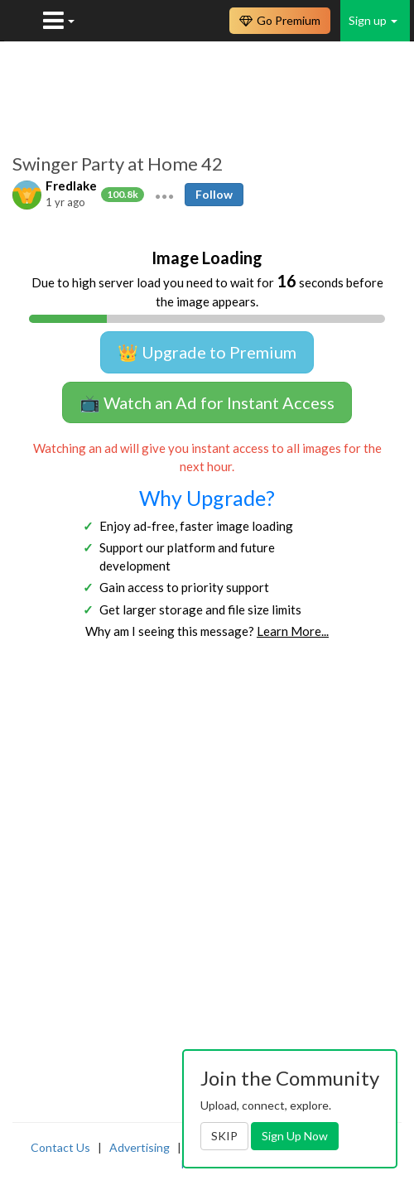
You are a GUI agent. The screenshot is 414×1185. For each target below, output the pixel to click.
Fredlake (71, 185)
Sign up (373, 20)
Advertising (139, 1147)
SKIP (224, 1136)
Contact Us (60, 1147)
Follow (214, 194)
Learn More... (293, 631)
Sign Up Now (295, 1136)
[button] (164, 195)
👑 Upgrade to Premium (207, 352)
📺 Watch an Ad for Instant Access (207, 402)
